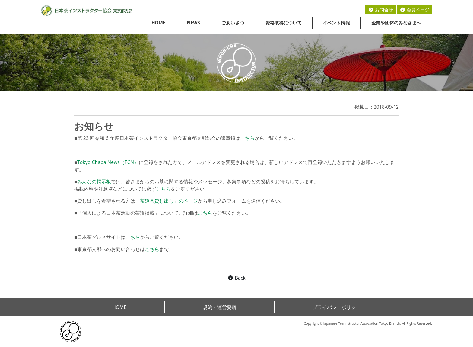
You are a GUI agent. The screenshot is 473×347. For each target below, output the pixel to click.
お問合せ (380, 10)
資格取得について (283, 23)
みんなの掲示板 (94, 181)
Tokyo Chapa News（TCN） (108, 162)
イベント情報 (336, 23)
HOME (158, 23)
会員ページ (414, 10)
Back (236, 278)
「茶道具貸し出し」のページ (166, 201)
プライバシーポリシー (337, 307)
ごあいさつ (232, 23)
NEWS (193, 23)
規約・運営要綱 (220, 307)
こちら (247, 138)
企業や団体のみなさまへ (396, 23)
